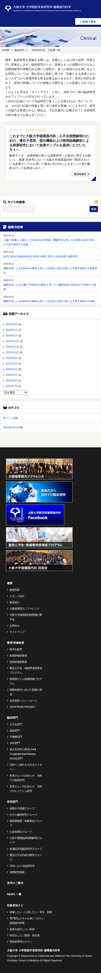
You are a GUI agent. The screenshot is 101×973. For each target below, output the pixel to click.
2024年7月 (11, 386)
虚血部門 (15, 730)
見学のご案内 (15, 883)
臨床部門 (12, 717)
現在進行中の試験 (36, 130)
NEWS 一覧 (14, 894)
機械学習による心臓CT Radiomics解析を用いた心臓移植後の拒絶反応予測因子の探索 (49, 287)
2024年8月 (11, 380)
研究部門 (12, 801)
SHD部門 (15, 743)
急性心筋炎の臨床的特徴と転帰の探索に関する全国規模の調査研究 (40, 256)
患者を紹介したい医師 (22, 929)
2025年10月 (12, 352)
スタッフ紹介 (17, 596)
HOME (6, 50)
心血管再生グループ (21, 831)
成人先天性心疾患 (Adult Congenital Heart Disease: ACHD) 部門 (23, 754)
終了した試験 (10, 418)
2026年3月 (11, 329)
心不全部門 (16, 724)
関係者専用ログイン (21, 941)
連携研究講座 (17, 872)
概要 (9, 583)
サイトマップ (17, 631)
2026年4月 (11, 324)
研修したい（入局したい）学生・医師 (31, 912)
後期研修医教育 (18, 661)
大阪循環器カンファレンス (24, 608)
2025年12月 (12, 341)
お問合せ (15, 625)
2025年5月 (11, 369)
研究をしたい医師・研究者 (24, 935)
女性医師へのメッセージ (23, 700)
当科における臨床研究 (22, 865)
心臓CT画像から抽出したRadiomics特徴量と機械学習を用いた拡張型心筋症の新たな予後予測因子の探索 (49, 242)
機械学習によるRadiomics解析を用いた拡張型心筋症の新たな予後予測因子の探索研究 (50, 270)
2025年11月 (12, 346)
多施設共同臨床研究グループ (26, 848)
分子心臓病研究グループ (23, 814)
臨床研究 (20, 50)
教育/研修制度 (15, 642)
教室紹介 (15, 602)
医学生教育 (16, 649)
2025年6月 (11, 363)
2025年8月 (11, 358)
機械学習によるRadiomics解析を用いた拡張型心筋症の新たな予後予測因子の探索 (49, 301)
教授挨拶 (15, 589)
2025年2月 (11, 374)
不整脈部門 (16, 736)
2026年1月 (11, 335)
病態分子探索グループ (22, 808)
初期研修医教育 (18, 655)
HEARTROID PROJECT (22, 706)
